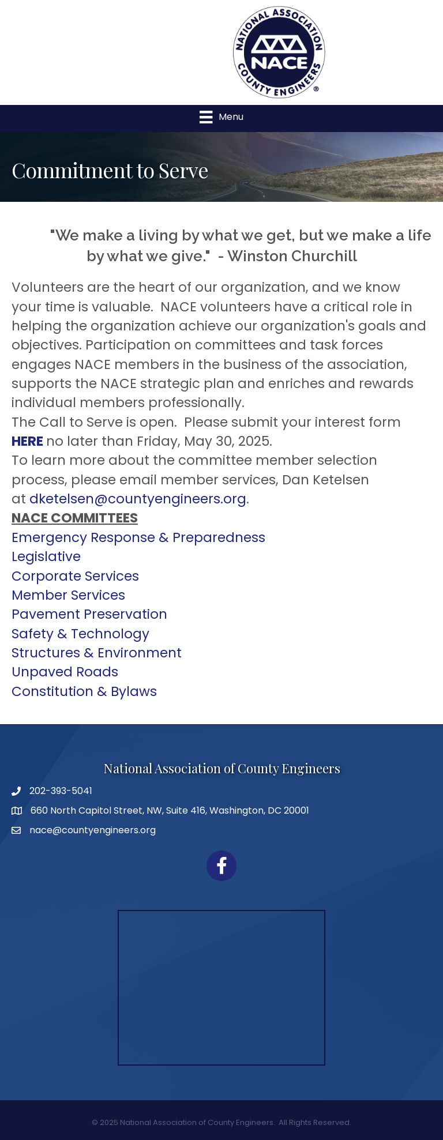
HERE (27, 441)
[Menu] (221, 117)
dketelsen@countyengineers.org (137, 499)
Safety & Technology (80, 633)
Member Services (68, 595)
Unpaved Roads (65, 672)
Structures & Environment (97, 653)
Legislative (46, 556)
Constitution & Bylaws (84, 691)
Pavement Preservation (89, 614)
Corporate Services (75, 576)
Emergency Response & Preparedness (138, 537)
